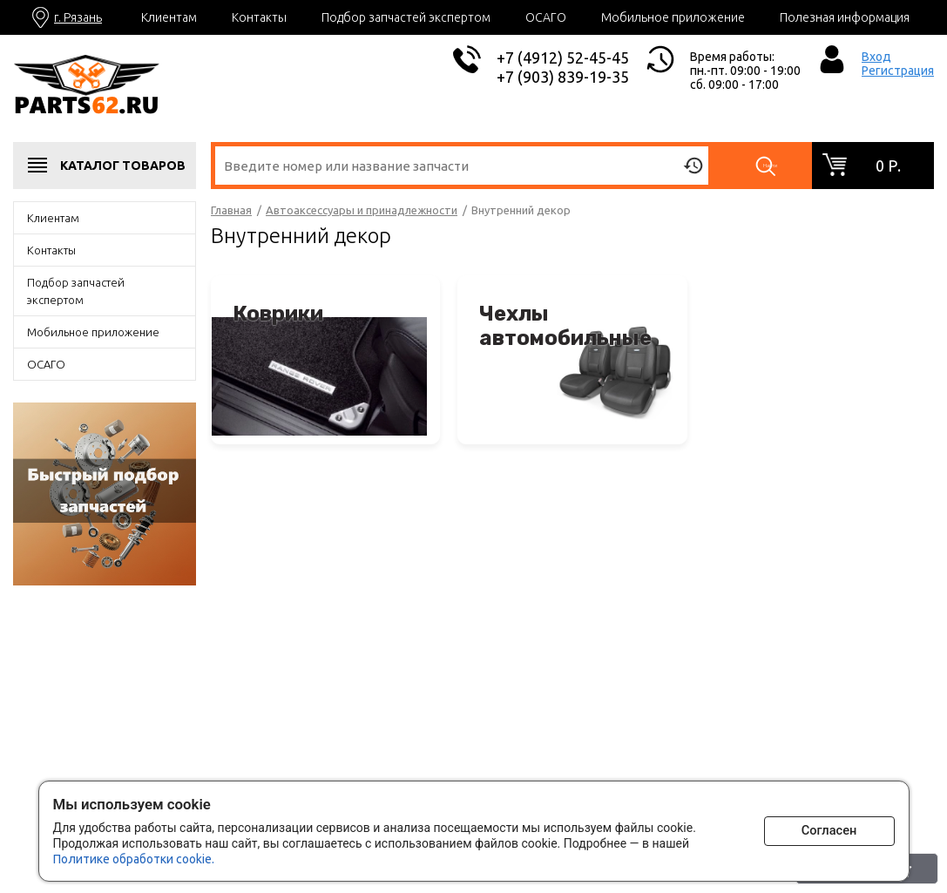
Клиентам (169, 17)
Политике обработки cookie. (133, 856)
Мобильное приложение (673, 17)
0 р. (888, 165)
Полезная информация (845, 17)
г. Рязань (78, 17)
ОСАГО (545, 17)
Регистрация (898, 71)
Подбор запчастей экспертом (405, 17)
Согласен (829, 828)
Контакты (259, 17)
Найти (773, 165)
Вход (876, 57)
